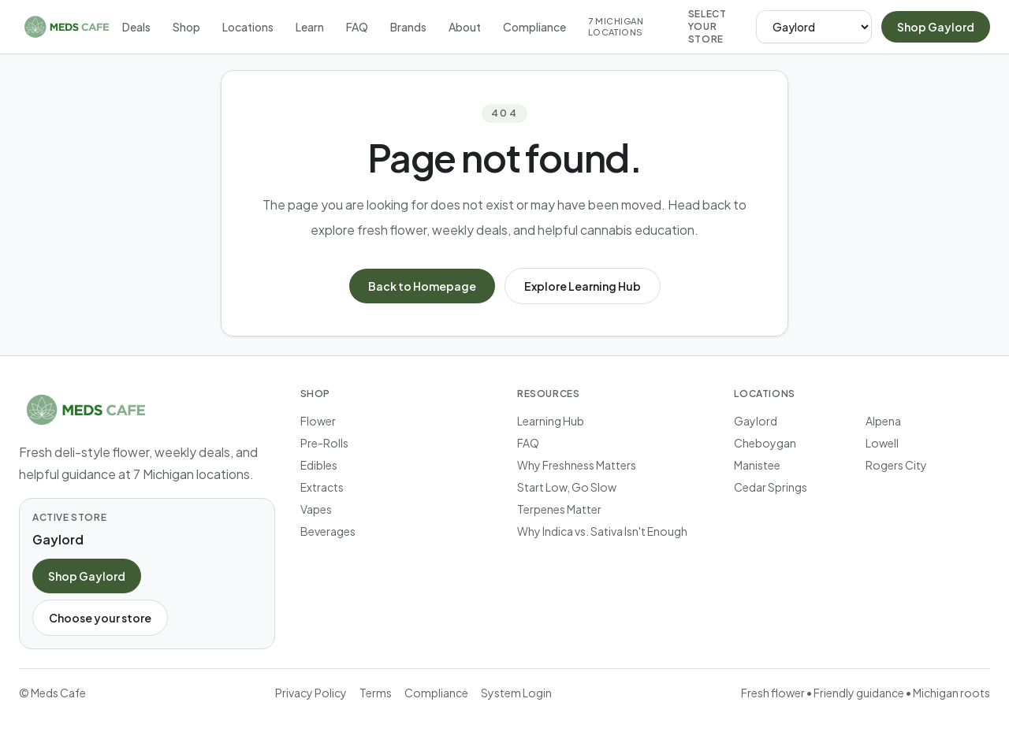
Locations (248, 27)
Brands (408, 27)
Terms (375, 693)
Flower (318, 421)
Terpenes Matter (559, 509)
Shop (186, 27)
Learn (310, 27)
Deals (136, 27)
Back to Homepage (422, 286)
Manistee (757, 465)
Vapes (316, 509)
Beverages (328, 531)
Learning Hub (550, 421)
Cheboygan (765, 443)
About (465, 27)
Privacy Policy (311, 693)
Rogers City (896, 465)
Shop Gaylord (935, 27)
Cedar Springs (770, 487)
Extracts (322, 487)
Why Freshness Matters (576, 465)
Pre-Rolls (324, 443)
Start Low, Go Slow (566, 487)
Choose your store (100, 618)
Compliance (534, 27)
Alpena (883, 421)
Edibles (318, 465)
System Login (516, 693)
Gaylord (755, 421)
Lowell (882, 443)
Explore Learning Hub (582, 286)
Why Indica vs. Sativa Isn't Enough (602, 531)
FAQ (357, 27)
